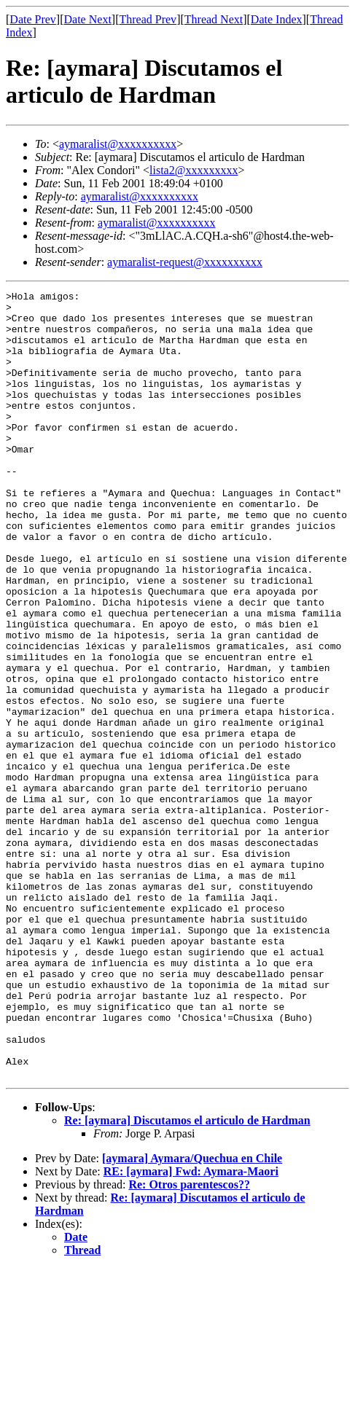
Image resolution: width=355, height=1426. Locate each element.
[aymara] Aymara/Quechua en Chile (192, 1315)
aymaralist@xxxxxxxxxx (117, 144)
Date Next (88, 19)
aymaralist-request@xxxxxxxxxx (184, 262)
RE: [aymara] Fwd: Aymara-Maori (191, 1329)
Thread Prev (147, 19)
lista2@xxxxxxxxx (193, 170)
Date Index (277, 19)
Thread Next (213, 19)
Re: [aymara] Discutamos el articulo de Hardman (187, 1278)
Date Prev (32, 19)
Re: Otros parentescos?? (189, 1342)
